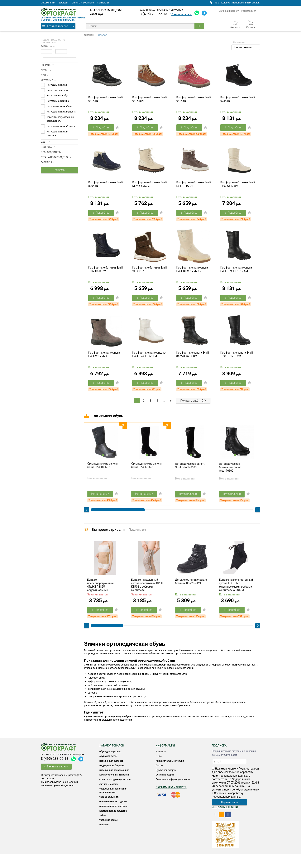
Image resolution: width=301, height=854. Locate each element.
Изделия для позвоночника (114, 770)
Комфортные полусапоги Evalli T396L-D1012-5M (236, 269)
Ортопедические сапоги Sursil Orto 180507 (103, 465)
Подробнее (101, 127)
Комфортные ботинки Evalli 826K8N (105, 184)
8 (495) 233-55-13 (153, 14)
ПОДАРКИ (103, 824)
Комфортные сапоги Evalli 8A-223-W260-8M (192, 354)
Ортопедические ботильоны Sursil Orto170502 (230, 467)
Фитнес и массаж (108, 784)
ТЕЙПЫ (102, 815)
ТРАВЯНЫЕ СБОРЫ (108, 820)
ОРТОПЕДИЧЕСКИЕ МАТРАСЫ (113, 806)
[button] (245, 47)
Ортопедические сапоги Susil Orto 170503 (191, 465)
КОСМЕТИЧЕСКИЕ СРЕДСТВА (113, 810)
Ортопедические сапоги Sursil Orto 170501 (147, 465)
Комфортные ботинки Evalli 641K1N (105, 99)
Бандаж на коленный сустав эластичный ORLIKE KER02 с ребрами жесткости (149, 585)
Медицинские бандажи (111, 765)
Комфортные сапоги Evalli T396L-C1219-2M (236, 354)
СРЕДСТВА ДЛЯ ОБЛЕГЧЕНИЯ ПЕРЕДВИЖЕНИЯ (113, 790)
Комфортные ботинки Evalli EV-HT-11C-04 (193, 184)
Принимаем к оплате (171, 787)
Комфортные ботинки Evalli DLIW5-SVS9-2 (149, 184)
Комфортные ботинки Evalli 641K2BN (149, 99)
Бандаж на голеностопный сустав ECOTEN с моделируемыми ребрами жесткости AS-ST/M (237, 585)
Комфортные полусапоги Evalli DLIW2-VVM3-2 (192, 269)
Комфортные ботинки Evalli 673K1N (237, 99)
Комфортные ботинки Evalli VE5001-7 (149, 269)
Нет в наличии (101, 493)
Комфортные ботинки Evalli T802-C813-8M (237, 184)
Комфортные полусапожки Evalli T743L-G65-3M (149, 354)
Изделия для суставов (111, 761)
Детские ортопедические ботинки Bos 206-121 (192, 581)
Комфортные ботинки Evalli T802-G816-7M (105, 269)
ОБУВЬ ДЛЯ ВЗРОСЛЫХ (110, 751)
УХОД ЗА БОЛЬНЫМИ (109, 796)
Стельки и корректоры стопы (115, 779)
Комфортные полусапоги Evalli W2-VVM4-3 (104, 354)
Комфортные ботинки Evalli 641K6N (193, 99)
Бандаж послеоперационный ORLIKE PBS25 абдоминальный (101, 585)
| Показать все (136, 529)
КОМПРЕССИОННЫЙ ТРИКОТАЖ (114, 774)
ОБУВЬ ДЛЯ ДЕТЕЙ (108, 756)
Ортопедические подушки (113, 801)
